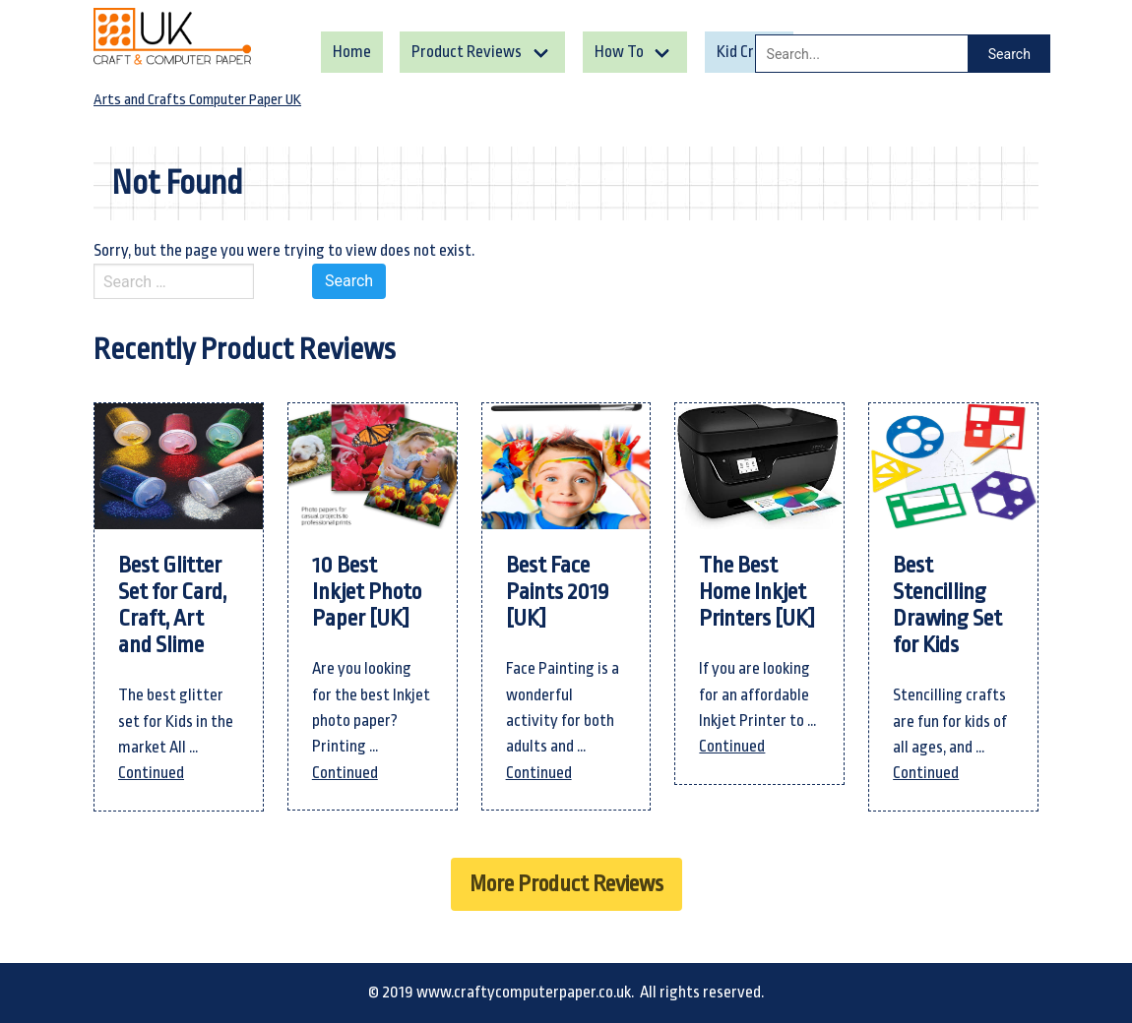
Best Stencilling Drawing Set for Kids (947, 605)
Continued (151, 772)
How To (619, 51)
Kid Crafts (749, 51)
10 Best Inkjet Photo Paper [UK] (366, 592)
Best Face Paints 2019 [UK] (557, 592)
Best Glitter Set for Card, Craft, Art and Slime (172, 605)
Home (352, 51)
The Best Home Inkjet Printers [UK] (757, 592)
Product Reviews (466, 51)
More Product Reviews (566, 884)
